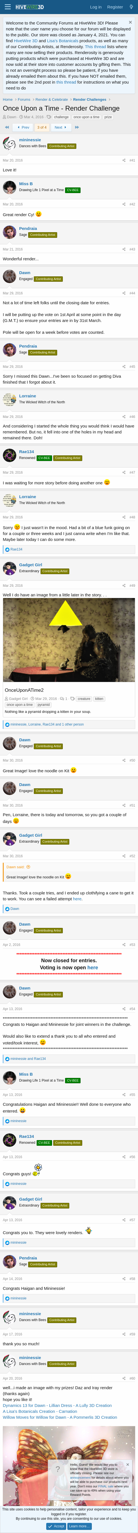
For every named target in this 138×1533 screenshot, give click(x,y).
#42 (132, 204)
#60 (132, 1378)
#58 (132, 1279)
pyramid (44, 705)
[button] (7, 7)
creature (84, 699)
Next (61, 127)
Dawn (11, 117)
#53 (132, 945)
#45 (132, 367)
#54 (132, 1009)
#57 (132, 1220)
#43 (132, 249)
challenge (61, 117)
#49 (132, 586)
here (77, 898)
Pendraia (28, 228)
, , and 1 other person (47, 724)
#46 (132, 417)
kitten (99, 699)
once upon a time (86, 117)
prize (108, 117)
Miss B (26, 183)
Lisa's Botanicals (62, 40)
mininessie (30, 139)
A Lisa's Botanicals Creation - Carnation (40, 1411)
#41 (132, 160)
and (28, 1059)
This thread (95, 46)
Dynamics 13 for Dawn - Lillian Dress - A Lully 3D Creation (57, 1405)
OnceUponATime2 (24, 690)
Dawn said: (15, 867)
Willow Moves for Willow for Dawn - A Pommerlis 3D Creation (60, 1417)
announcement (80, 1477)
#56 (132, 1157)
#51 (132, 805)
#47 (132, 473)
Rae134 (26, 451)
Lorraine (27, 395)
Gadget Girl (30, 564)
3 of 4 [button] (42, 127)
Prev (22, 127)
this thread (66, 82)
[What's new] (131, 7)
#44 (132, 293)
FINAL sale (105, 1486)
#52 (132, 856)
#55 (132, 1095)
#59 (132, 1334)
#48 (132, 517)
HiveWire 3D (25, 40)
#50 (132, 760)
